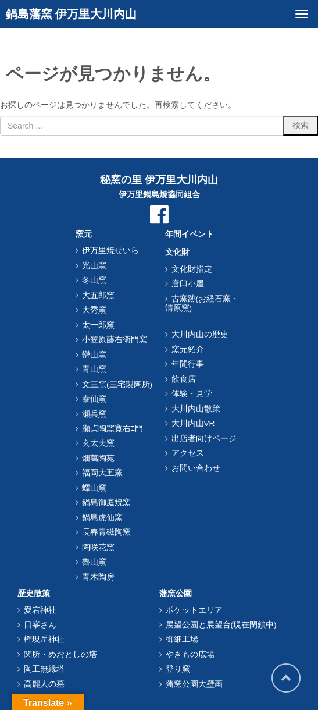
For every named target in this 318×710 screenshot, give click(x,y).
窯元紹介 (187, 349)
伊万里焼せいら (110, 250)
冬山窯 (94, 280)
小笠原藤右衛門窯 (114, 339)
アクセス (187, 453)
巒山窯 (94, 354)
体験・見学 (191, 393)
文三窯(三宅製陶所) (117, 384)
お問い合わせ (195, 468)
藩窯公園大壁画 (194, 684)
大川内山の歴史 (199, 334)
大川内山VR (193, 423)
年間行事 (187, 364)
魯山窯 (94, 562)
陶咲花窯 (98, 547)
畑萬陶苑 (98, 458)
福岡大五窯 (102, 472)
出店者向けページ (204, 438)
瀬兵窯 (94, 414)
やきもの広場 (190, 654)
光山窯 (94, 265)
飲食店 (183, 379)
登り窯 (178, 669)
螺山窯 (94, 488)
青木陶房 (98, 577)
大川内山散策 (195, 408)
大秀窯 (94, 310)
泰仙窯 (94, 399)
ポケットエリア (194, 610)
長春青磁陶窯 (106, 532)
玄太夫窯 (98, 443)
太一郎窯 (98, 325)
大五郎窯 (98, 295)
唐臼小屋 (187, 283)
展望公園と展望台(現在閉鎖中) (221, 624)
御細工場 (182, 639)
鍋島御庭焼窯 (106, 502)
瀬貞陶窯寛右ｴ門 (112, 428)
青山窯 (94, 369)
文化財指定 (191, 269)
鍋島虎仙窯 (102, 517)
